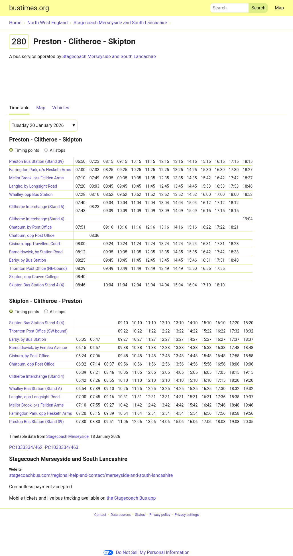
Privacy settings (187, 515)
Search (229, 6)
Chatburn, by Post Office (30, 227)
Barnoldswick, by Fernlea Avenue (38, 347)
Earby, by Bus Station (27, 260)
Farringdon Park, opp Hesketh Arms (40, 413)
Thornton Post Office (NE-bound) (38, 268)
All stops (57, 150)
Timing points (27, 150)
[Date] (43, 126)
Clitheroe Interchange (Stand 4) (36, 219)
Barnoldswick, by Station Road (36, 252)
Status (140, 515)
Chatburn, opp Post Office (31, 235)
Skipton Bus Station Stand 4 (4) (36, 285)
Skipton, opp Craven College (33, 276)
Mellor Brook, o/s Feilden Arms (36, 178)
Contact (100, 515)
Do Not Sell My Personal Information (146, 552)
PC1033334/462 (25, 447)
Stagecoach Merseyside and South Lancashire (109, 56)
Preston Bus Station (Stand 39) (36, 161)
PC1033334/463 (61, 447)
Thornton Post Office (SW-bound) (38, 331)
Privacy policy (159, 515)
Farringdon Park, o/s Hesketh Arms (40, 169)
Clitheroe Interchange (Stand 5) (36, 206)
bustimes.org (29, 8)
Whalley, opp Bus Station (31, 194)
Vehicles (60, 107)
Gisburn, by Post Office (29, 356)
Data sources (121, 515)
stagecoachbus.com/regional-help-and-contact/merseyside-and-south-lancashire (91, 475)
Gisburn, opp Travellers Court (34, 243)
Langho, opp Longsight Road (34, 397)
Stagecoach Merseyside (67, 436)
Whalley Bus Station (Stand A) (35, 388)
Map (279, 8)
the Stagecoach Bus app (131, 498)
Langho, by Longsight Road (33, 186)
